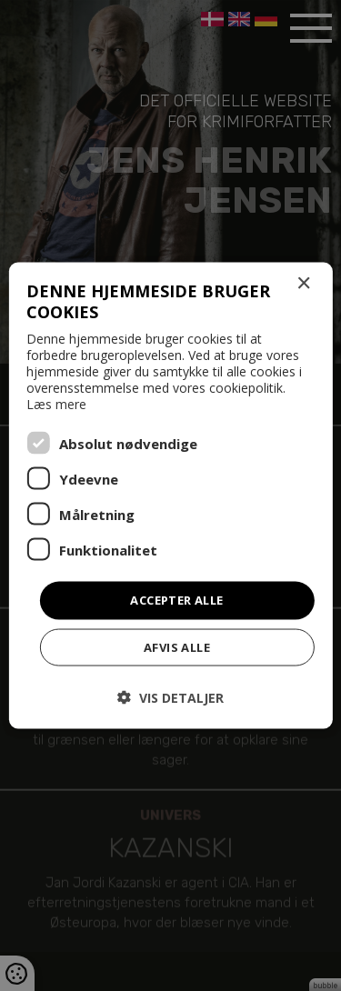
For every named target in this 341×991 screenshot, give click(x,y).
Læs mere (56, 404)
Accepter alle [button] (176, 600)
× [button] (303, 284)
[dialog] (170, 495)
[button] (170, 697)
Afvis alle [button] (177, 646)
